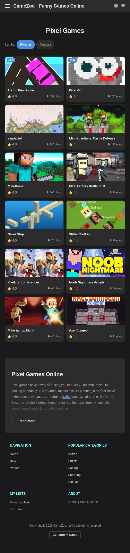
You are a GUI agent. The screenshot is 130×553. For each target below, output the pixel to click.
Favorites (16, 509)
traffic (66, 397)
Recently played (21, 502)
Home (14, 454)
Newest (45, 44)
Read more (26, 421)
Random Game (65, 534)
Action (72, 454)
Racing (73, 468)
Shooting (74, 475)
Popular (25, 44)
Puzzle (73, 461)
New (13, 461)
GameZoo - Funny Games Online (48, 6)
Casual (73, 482)
